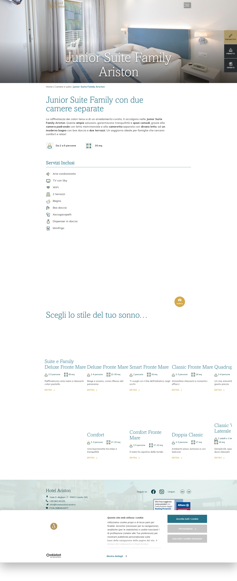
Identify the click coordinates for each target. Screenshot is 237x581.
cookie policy (81, 566)
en (182, 475)
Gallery (180, 280)
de (189, 475)
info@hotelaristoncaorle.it (145, 556)
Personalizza (212, 555)
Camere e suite (63, 86)
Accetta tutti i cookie (212, 545)
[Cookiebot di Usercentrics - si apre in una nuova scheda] (19, 575)
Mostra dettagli (48, 575)
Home (49, 86)
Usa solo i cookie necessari (212, 565)
